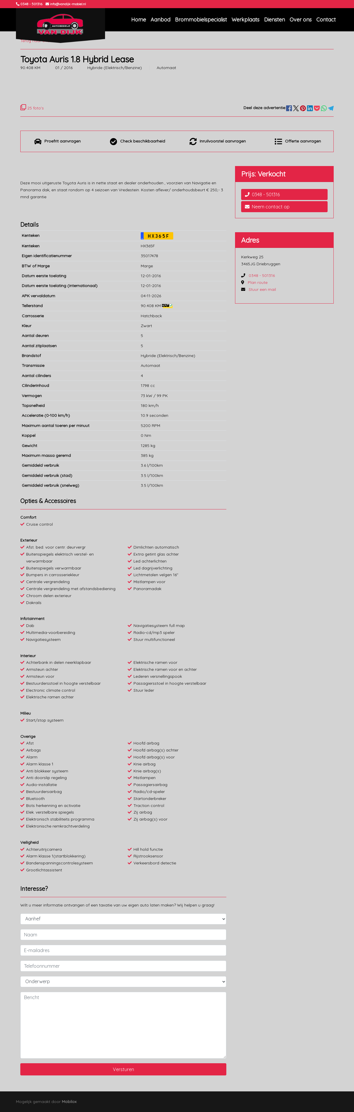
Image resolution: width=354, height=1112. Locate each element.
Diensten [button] (274, 19)
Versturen (123, 1069)
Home (138, 19)
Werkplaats (245, 19)
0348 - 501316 (262, 194)
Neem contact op (267, 207)
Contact (326, 19)
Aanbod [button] (160, 19)
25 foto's (32, 108)
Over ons (301, 19)
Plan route (258, 282)
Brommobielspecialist (201, 19)
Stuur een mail (262, 289)
